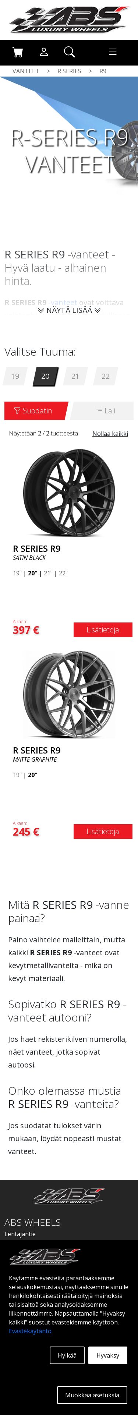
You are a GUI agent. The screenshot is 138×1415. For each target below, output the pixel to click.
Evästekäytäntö (30, 1331)
